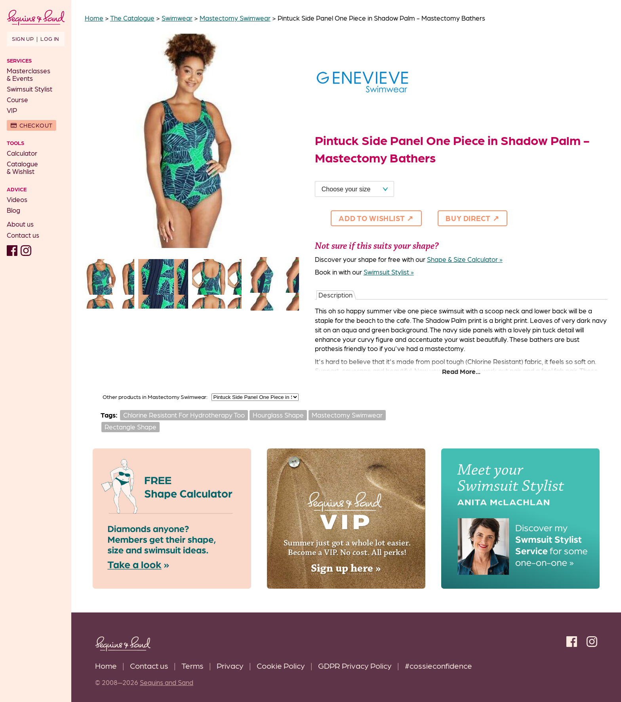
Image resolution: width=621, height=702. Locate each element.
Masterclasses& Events (28, 74)
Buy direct (468, 218)
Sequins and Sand (166, 682)
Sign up (23, 38)
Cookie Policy (281, 665)
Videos (17, 199)
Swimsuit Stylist (29, 89)
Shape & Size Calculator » (465, 259)
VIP (12, 110)
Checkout (36, 125)
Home (106, 665)
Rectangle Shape (130, 427)
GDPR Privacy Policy (355, 665)
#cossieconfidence (438, 665)
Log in (49, 38)
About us (20, 224)
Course (17, 99)
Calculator (22, 153)
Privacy (230, 665)
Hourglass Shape (278, 415)
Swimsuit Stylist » (389, 272)
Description (335, 295)
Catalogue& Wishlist (22, 167)
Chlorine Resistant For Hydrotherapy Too (184, 415)
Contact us (23, 235)
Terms (192, 665)
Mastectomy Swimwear (347, 415)
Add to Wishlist (372, 218)
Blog (13, 210)
